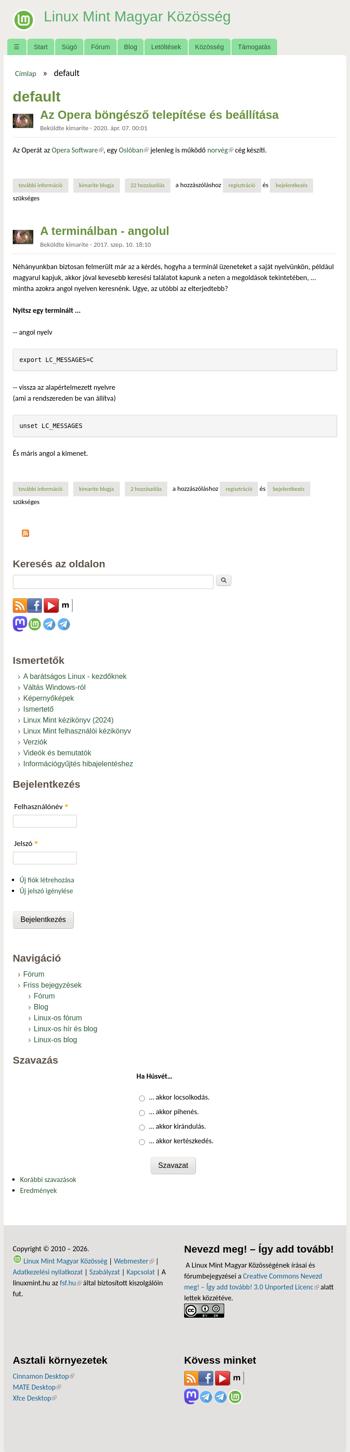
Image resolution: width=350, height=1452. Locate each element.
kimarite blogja (96, 185)
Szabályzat (104, 1272)
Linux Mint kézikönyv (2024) (68, 720)
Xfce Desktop (35, 1398)
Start (40, 47)
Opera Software (77, 150)
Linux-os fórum (58, 1018)
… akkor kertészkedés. (181, 1140)
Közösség (209, 47)
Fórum (100, 47)
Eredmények (38, 1190)
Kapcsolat (141, 1272)
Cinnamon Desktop (43, 1376)
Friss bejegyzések (52, 985)
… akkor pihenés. (174, 1111)
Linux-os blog (55, 1040)
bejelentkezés (292, 185)
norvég (220, 150)
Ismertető (38, 709)
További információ (43, 185)
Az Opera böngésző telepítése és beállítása (159, 114)
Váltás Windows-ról (54, 687)
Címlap (25, 73)
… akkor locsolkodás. (179, 1097)
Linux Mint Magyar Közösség (137, 16)
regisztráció (241, 185)
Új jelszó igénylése (46, 890)
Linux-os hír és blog (66, 1029)
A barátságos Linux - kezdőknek (75, 676)
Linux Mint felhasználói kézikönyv (77, 731)
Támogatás (254, 47)
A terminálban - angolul (104, 230)
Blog (130, 47)
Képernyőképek (48, 698)
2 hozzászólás (145, 488)
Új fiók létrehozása (47, 880)
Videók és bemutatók (57, 753)
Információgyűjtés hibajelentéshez (78, 764)
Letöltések (166, 47)
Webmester (134, 1261)
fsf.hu (70, 1283)
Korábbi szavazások (48, 1179)
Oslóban (134, 150)
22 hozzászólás (147, 185)
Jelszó (26, 843)
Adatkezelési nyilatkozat (48, 1272)
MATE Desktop (37, 1387)
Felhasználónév (41, 806)
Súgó (69, 47)
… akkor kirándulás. (177, 1126)
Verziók (35, 742)
